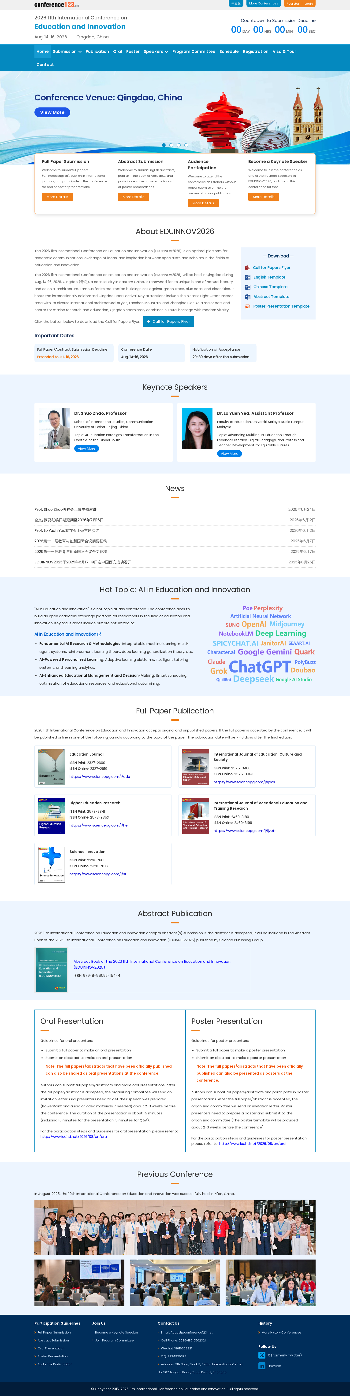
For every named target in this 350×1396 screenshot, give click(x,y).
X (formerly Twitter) (280, 1355)
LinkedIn (269, 1365)
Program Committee (193, 51)
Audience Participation (55, 1364)
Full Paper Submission (54, 1332)
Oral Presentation (51, 1348)
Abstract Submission (53, 1340)
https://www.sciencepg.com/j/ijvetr (245, 830)
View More (87, 448)
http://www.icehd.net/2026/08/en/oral (74, 1136)
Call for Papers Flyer (271, 267)
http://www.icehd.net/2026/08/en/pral (252, 1143)
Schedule (229, 51)
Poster (133, 51)
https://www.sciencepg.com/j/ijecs (244, 781)
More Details (57, 196)
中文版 (236, 3)
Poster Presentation (53, 1356)
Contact (45, 64)
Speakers (156, 51)
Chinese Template (270, 287)
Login (309, 3)
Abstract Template (271, 296)
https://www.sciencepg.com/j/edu (100, 776)
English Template (269, 277)
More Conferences (263, 3)
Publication (97, 51)
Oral (117, 51)
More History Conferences (282, 1332)
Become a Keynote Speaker (116, 1332)
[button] (164, 145)
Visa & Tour (284, 51)
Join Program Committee (114, 1340)
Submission (67, 51)
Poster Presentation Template (281, 306)
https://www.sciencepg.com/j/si (98, 873)
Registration (255, 51)
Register (293, 3)
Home (43, 51)
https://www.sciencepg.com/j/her (99, 825)
